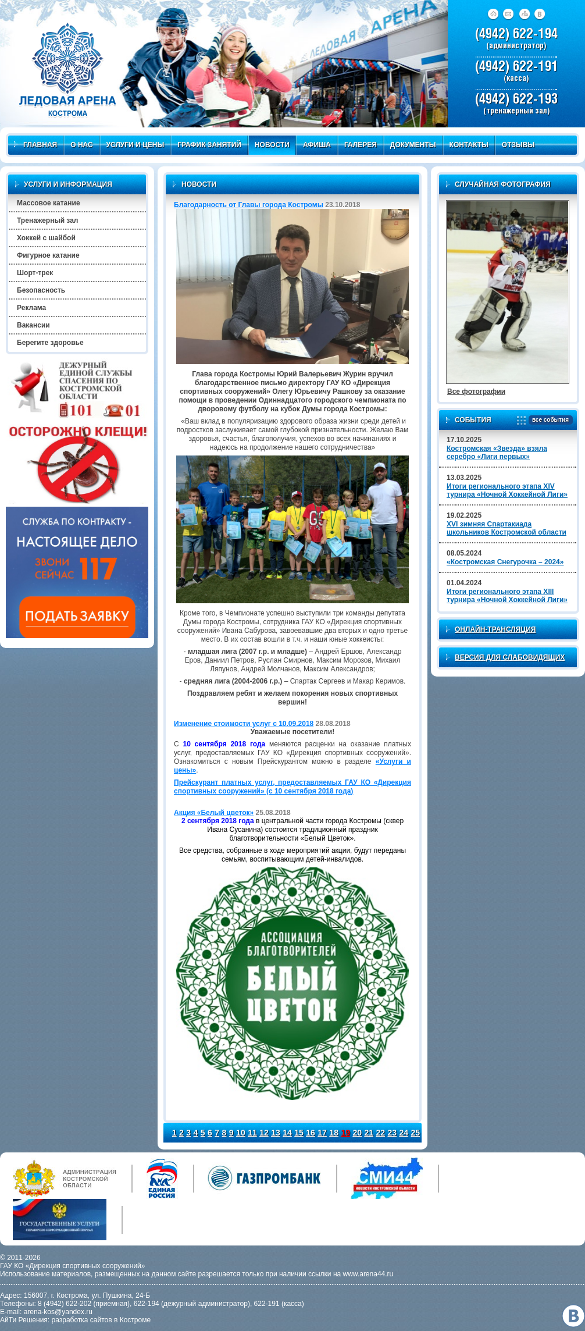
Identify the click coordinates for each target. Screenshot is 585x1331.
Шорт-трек (35, 273)
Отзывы (518, 145)
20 (357, 1132)
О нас (81, 145)
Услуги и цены (135, 145)
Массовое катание (48, 203)
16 (310, 1132)
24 (404, 1132)
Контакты (469, 145)
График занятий (209, 145)
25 (415, 1132)
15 (299, 1132)
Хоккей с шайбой (46, 238)
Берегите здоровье (50, 343)
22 (380, 1132)
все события (549, 420)
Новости (272, 145)
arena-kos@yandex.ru (58, 1312)
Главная (35, 145)
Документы (413, 145)
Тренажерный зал (47, 220)
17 (322, 1132)
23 (392, 1132)
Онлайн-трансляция (495, 629)
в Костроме (132, 1320)
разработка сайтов (82, 1320)
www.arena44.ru (368, 1274)
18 (333, 1132)
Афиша (317, 145)
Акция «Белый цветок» (214, 813)
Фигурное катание (48, 255)
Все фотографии (476, 391)
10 (240, 1132)
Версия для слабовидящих (510, 657)
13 (275, 1132)
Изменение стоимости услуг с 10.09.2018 (243, 724)
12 (264, 1132)
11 (252, 1132)
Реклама (31, 308)
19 (345, 1132)
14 (287, 1132)
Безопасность (41, 290)
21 (368, 1132)
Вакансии (33, 325)
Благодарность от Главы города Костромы (248, 205)
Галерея (360, 145)
